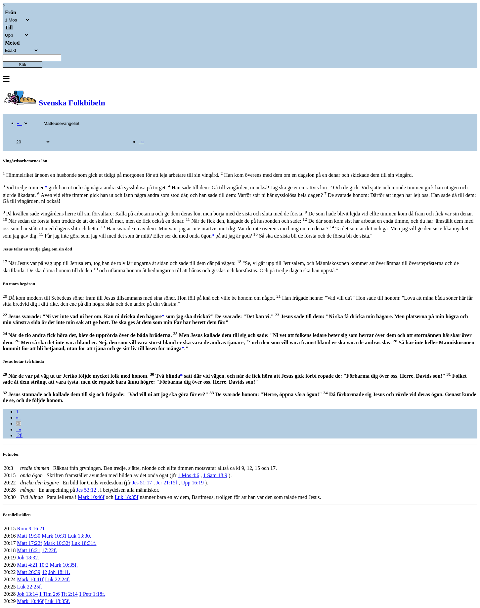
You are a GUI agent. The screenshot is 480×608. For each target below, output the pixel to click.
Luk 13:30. (79, 536)
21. (42, 528)
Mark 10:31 (54, 536)
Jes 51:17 (142, 482)
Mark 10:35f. (64, 565)
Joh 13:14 (27, 594)
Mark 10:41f (30, 579)
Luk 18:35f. (57, 601)
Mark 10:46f (91, 497)
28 (19, 435)
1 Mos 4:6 (188, 475)
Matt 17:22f (29, 543)
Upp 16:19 (192, 482)
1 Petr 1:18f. (92, 594)
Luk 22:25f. (29, 586)
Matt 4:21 (27, 565)
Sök (22, 64)
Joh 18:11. (59, 572)
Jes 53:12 (86, 490)
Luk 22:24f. (57, 579)
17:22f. (49, 550)
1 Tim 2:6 (49, 594)
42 (44, 572)
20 (18, 423)
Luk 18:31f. (84, 543)
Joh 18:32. (28, 557)
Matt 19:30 (28, 536)
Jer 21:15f (166, 482)
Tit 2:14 (69, 594)
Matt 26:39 (28, 572)
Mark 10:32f (56, 543)
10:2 (43, 565)
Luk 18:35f (127, 497)
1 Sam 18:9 (215, 475)
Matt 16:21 (28, 550)
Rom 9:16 (27, 528)
